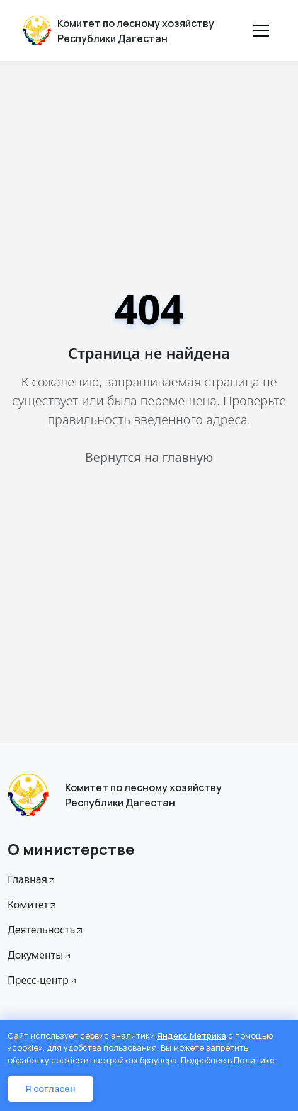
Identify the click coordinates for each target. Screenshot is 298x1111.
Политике (254, 1060)
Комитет (33, 904)
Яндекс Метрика (191, 1035)
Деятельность (46, 930)
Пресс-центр (43, 980)
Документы (40, 955)
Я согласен (50, 1089)
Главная (32, 879)
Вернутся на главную (149, 457)
